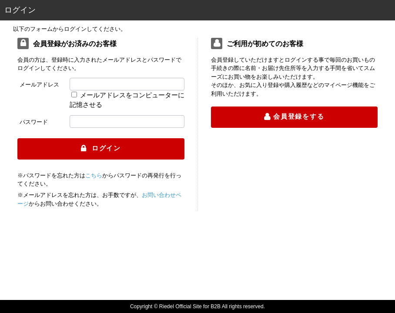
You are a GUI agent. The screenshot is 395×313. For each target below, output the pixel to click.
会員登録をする (299, 116)
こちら (93, 175)
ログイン (105, 148)
